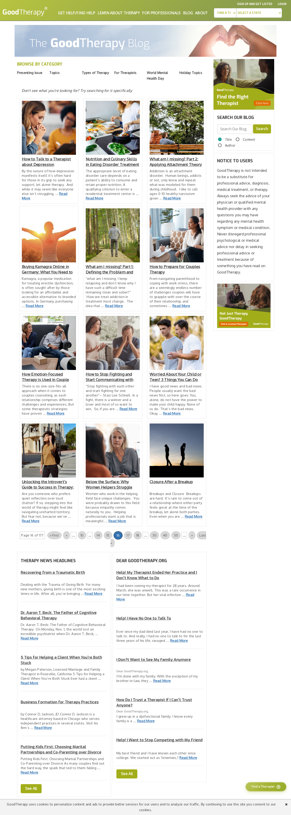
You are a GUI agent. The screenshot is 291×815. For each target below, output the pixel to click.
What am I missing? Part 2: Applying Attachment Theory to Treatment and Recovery (176, 162)
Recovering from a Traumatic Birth (53, 572)
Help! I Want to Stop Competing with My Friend (159, 740)
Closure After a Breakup (171, 481)
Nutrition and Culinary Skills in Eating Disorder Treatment (112, 162)
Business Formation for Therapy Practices (60, 702)
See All (31, 788)
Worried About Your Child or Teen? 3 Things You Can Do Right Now (175, 377)
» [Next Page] (192, 535)
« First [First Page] (54, 535)
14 (98, 535)
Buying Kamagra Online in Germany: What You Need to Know (47, 269)
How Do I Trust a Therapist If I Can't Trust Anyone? (154, 702)
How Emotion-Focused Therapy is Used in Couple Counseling (45, 377)
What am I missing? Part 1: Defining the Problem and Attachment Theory (110, 269)
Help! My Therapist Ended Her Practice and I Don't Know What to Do (156, 575)
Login (282, 4)
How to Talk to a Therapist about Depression (46, 162)
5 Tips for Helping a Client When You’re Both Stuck (61, 660)
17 (128, 535)
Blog (188, 13)
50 (176, 535)
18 (137, 535)
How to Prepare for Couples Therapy (175, 269)
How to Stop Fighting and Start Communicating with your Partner (109, 377)
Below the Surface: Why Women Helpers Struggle (109, 484)
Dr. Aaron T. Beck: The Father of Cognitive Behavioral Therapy (59, 615)
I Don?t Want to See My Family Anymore (153, 659)
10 (82, 535)
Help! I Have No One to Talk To (143, 618)
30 (154, 535)
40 (165, 535)
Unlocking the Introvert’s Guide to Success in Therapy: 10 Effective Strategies (47, 484)
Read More (94, 198)
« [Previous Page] (66, 535)
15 (108, 535)
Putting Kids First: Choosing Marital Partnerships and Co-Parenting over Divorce (61, 749)
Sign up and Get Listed (254, 4)
